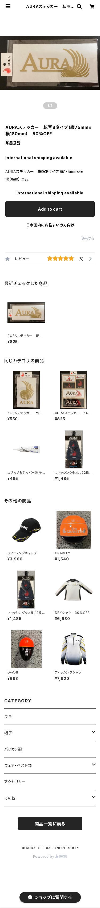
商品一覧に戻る (50, 823)
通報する (88, 238)
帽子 (8, 732)
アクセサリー (15, 781)
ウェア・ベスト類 (18, 765)
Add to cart (50, 209)
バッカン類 (13, 749)
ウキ (8, 716)
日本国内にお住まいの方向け (50, 225)
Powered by (50, 857)
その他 (9, 798)
